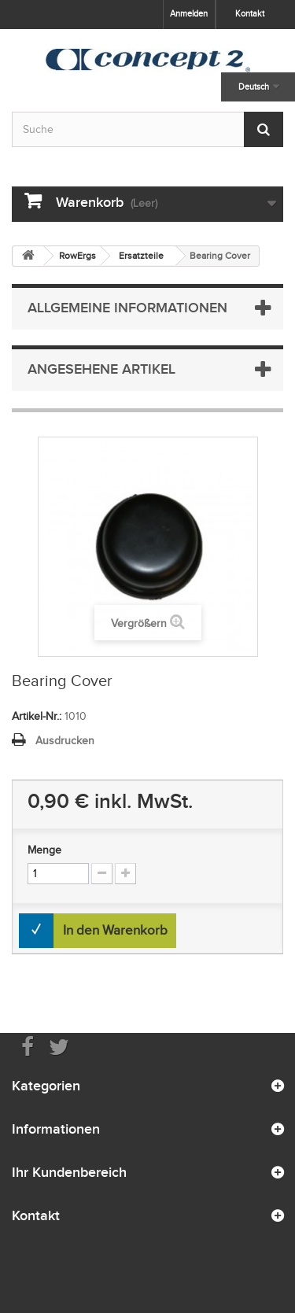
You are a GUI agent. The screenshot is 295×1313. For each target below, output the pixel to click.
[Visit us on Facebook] (27, 1046)
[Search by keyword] (147, 129)
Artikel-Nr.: (36, 716)
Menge (44, 850)
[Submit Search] (263, 129)
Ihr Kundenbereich (69, 1172)
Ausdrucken (64, 741)
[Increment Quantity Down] (101, 873)
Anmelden (189, 13)
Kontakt (249, 13)
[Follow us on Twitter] (59, 1046)
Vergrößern (139, 623)
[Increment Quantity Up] (125, 873)
